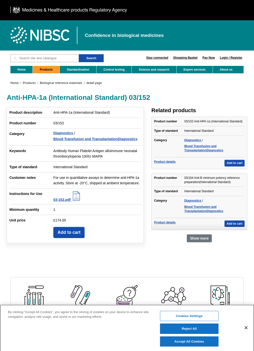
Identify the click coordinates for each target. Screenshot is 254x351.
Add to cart (69, 232)
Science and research (154, 69)
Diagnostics (63, 133)
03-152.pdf (67, 200)
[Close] (246, 332)
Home (21, 69)
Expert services (195, 69)
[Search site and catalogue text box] (44, 58)
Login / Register (231, 57)
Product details (165, 161)
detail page (94, 83)
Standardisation (78, 69)
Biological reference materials (61, 83)
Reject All (189, 333)
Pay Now (208, 57)
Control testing (114, 69)
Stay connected (157, 57)
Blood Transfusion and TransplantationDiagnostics (95, 139)
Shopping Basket (185, 57)
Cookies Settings (189, 320)
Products (46, 69)
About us (226, 69)
